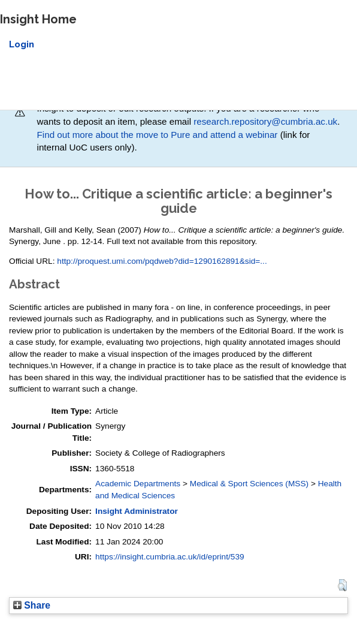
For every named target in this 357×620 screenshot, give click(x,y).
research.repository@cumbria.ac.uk (265, 121)
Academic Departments (137, 483)
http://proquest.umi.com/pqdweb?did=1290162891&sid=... (162, 261)
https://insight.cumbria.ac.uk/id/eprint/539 (169, 556)
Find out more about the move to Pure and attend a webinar (157, 135)
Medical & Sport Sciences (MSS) (249, 483)
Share (31, 605)
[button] (342, 585)
